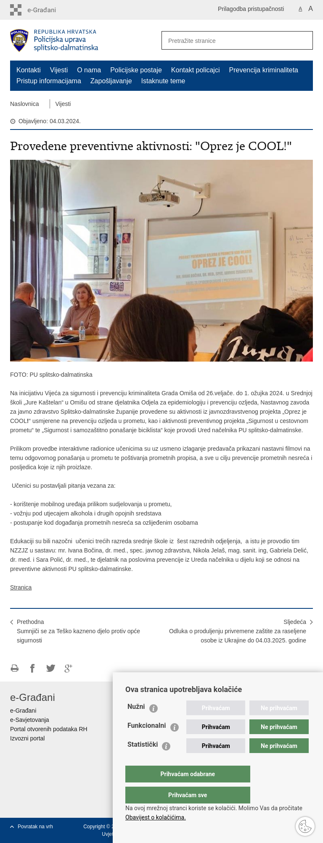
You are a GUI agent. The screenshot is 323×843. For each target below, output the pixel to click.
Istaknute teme (163, 81)
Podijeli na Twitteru (50, 668)
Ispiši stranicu (14, 668)
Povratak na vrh (35, 827)
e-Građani (23, 710)
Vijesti (59, 70)
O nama (89, 70)
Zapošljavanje (111, 81)
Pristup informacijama (48, 81)
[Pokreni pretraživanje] (303, 40)
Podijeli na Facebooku (32, 668)
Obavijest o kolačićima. (155, 817)
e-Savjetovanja (29, 719)
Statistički (142, 761)
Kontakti (28, 70)
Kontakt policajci (195, 70)
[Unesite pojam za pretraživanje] (225, 41)
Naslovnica (24, 103)
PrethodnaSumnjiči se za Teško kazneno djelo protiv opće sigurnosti (78, 631)
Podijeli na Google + (68, 668)
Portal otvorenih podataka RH (48, 729)
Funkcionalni (146, 742)
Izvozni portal (27, 738)
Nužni (136, 723)
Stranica (21, 587)
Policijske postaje (136, 70)
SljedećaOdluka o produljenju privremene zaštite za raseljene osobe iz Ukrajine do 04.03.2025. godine (237, 631)
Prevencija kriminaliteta (263, 70)
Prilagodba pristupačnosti (251, 8)
